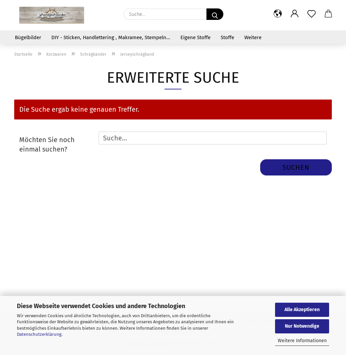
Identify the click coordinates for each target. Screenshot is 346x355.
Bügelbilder (28, 37)
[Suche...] (214, 14)
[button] (277, 14)
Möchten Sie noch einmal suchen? (47, 145)
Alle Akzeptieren (302, 309)
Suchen (296, 167)
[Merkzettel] (311, 14)
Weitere (253, 37)
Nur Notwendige (302, 326)
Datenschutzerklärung (39, 334)
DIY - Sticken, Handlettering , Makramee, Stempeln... (110, 37)
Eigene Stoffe (195, 37)
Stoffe (227, 37)
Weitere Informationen (302, 341)
